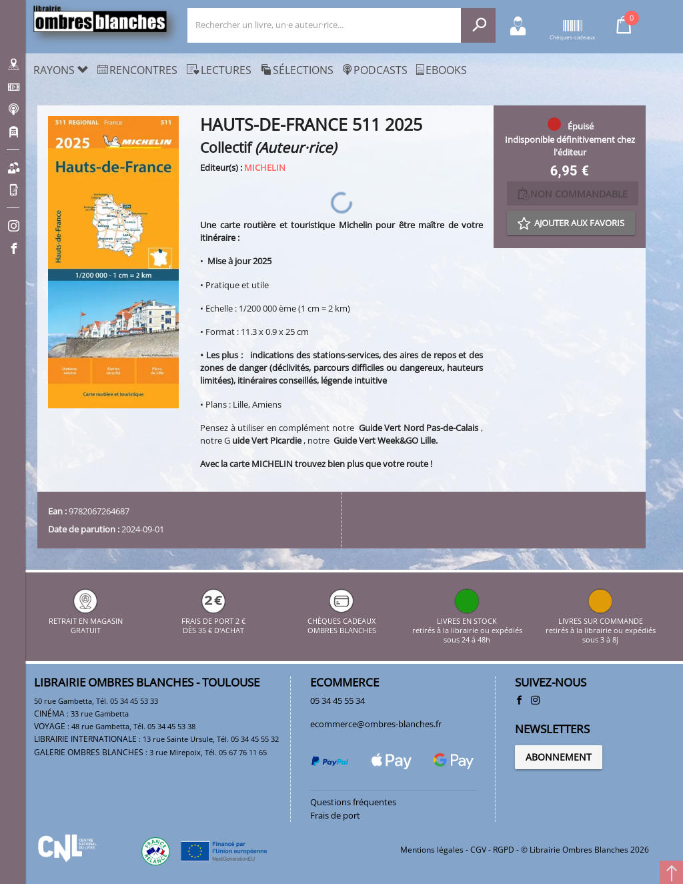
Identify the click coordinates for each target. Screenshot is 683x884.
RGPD (503, 849)
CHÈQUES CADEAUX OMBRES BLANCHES (341, 620)
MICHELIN (264, 167)
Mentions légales (432, 849)
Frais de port (335, 815)
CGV (478, 849)
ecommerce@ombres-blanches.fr (376, 724)
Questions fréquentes (353, 802)
